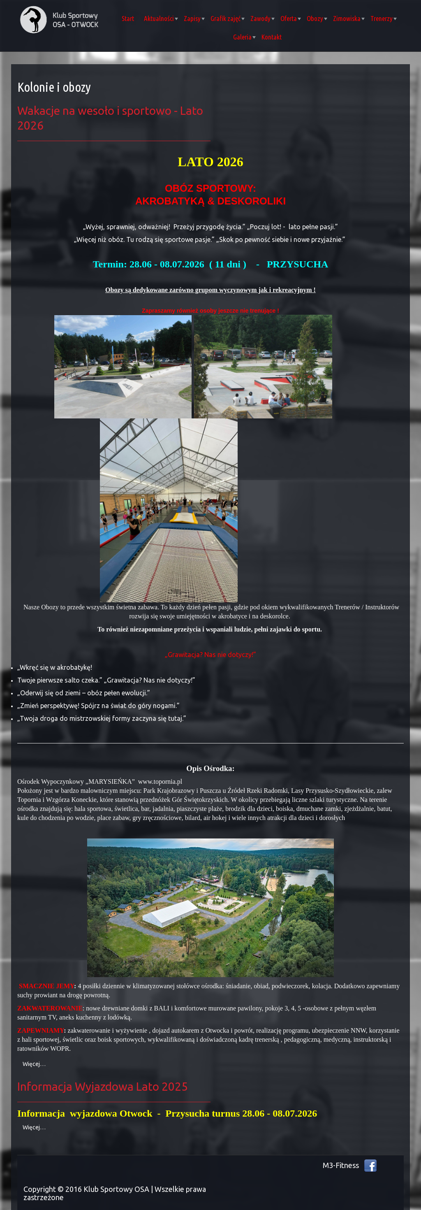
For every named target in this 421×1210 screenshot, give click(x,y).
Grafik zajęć (227, 18)
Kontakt (271, 37)
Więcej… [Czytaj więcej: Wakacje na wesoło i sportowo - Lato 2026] (34, 1064)
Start (128, 18)
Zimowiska (349, 18)
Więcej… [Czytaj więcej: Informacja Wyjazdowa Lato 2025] (34, 1127)
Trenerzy (383, 18)
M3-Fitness (341, 1165)
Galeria (244, 37)
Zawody (262, 18)
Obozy (317, 18)
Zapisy (194, 18)
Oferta (290, 18)
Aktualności (161, 18)
